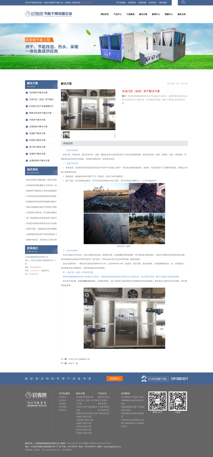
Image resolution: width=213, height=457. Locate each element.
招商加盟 (142, 3)
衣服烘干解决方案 (37, 133)
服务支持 (182, 14)
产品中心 (117, 14)
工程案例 (130, 14)
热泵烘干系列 (103, 397)
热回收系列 (102, 404)
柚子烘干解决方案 (37, 147)
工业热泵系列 (103, 407)
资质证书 (62, 410)
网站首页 (105, 14)
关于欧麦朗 (121, 3)
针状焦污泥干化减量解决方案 (79, 359)
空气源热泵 (67, 450)
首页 (177, 84)
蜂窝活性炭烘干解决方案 (40, 113)
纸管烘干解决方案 (37, 140)
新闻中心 (156, 14)
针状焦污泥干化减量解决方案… (41, 107)
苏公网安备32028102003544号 (98, 443)
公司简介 (62, 397)
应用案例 (125, 393)
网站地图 (163, 3)
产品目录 (102, 393)
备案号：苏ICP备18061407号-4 (47, 450)
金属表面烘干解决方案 (39, 160)
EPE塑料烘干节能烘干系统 (132, 397)
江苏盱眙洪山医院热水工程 (132, 420)
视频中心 (169, 14)
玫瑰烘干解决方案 (37, 154)
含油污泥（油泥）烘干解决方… (41, 100)
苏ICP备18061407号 (76, 443)
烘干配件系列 (103, 410)
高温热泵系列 (103, 413)
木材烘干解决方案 (37, 120)
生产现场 (62, 407)
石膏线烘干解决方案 (38, 126)
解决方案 (143, 14)
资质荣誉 (132, 3)
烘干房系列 (102, 400)
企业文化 (62, 400)
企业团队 (62, 404)
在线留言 (115, 378)
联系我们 (152, 3)
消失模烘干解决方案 (38, 92)
